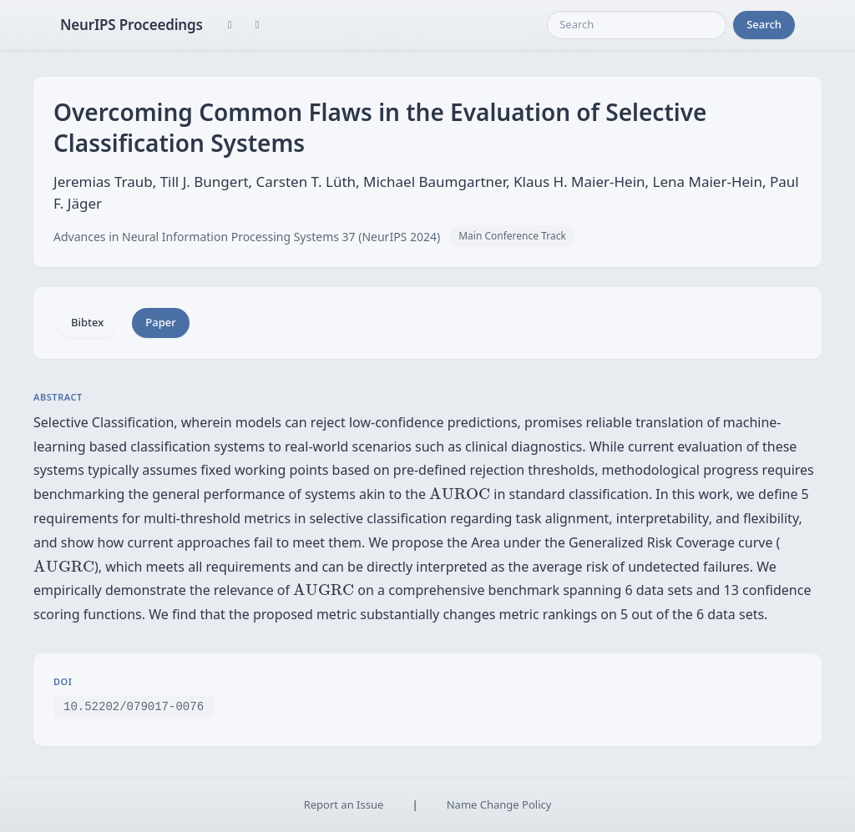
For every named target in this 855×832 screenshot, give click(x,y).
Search (764, 24)
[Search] (636, 25)
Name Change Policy (499, 804)
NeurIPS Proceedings (131, 24)
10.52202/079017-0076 (133, 706)
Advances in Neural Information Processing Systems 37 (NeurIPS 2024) (246, 237)
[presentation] (459, 494)
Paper (160, 322)
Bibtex (87, 322)
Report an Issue (344, 804)
